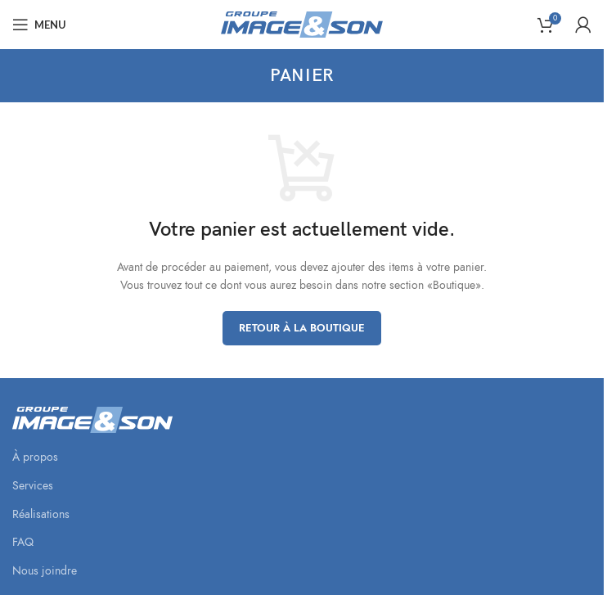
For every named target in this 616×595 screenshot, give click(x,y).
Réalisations (41, 514)
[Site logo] (302, 23)
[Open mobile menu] (39, 24)
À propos (35, 457)
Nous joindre (44, 571)
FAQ (23, 542)
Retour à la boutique (302, 328)
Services (32, 486)
